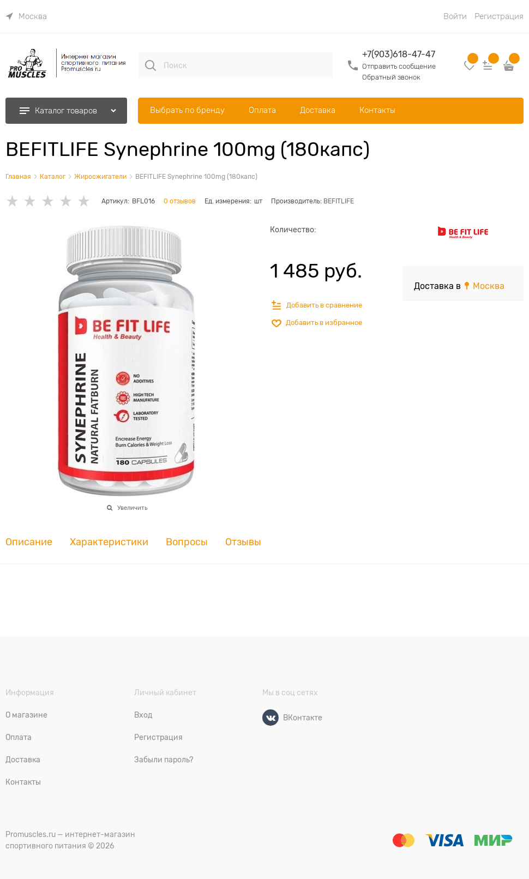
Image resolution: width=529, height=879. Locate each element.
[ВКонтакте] (270, 717)
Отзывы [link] (243, 542)
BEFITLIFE (338, 201)
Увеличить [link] (132, 507)
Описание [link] (28, 542)
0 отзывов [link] (180, 201)
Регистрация (499, 16)
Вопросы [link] (187, 542)
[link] (26, 16)
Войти (455, 16)
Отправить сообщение (399, 66)
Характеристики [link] (109, 542)
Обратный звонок (391, 77)
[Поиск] (150, 65)
